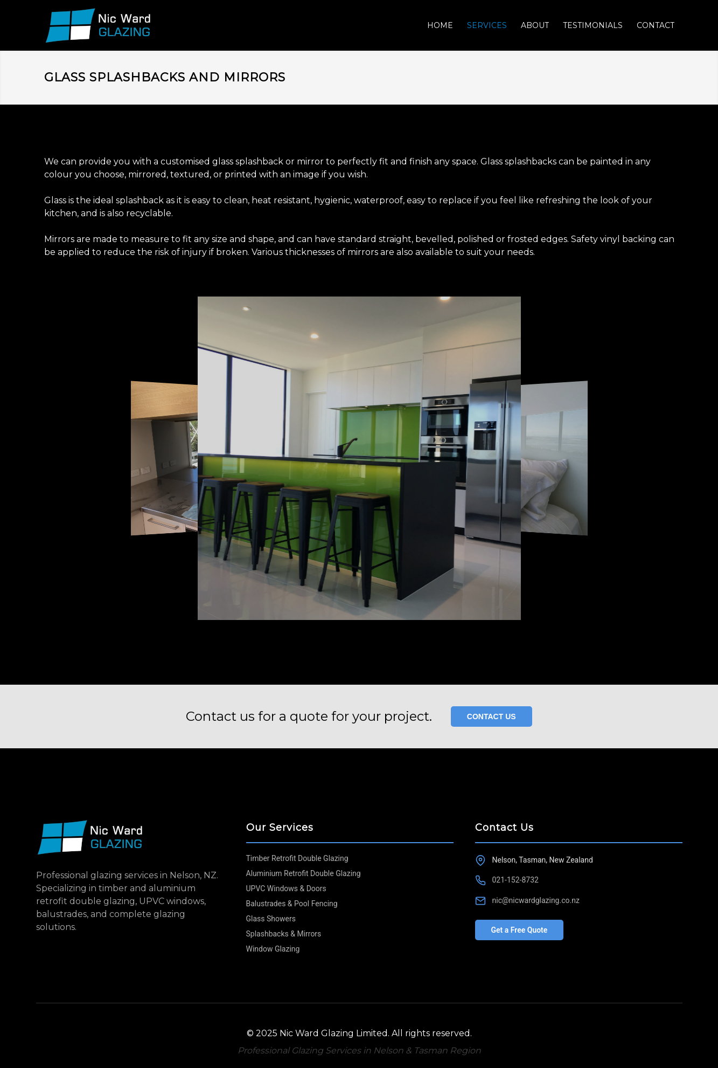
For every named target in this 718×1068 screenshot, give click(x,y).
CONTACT (655, 25)
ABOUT (535, 25)
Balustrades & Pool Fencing (292, 903)
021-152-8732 (515, 880)
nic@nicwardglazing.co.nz (536, 900)
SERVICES (487, 25)
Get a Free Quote (519, 930)
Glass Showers (271, 918)
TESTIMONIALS (593, 25)
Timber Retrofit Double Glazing (297, 858)
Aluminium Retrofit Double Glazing (303, 873)
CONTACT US (491, 716)
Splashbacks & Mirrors (284, 934)
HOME (440, 25)
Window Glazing (273, 949)
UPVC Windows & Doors (286, 888)
